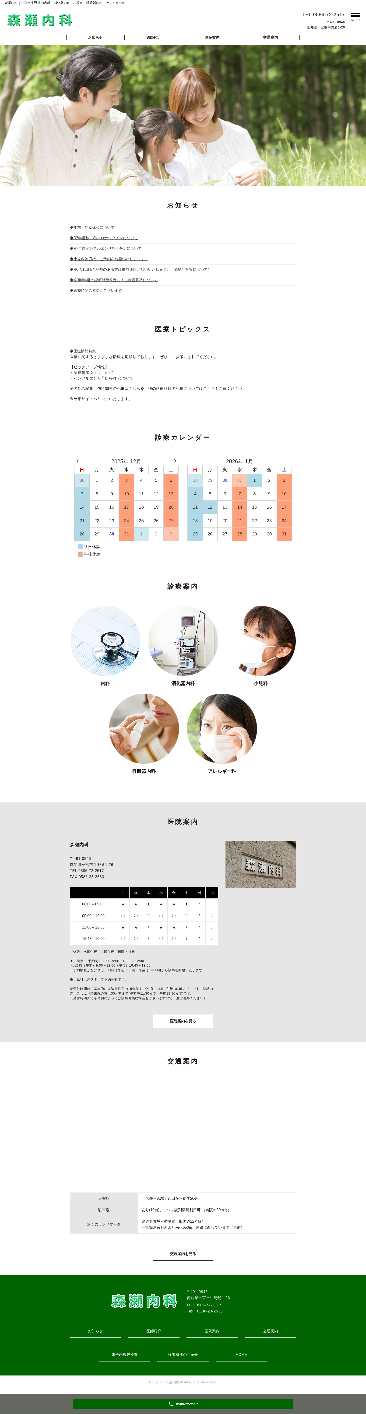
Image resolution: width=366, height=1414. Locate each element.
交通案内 (270, 37)
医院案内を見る (183, 1022)
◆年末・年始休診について (92, 227)
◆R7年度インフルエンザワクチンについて (106, 248)
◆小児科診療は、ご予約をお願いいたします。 (109, 259)
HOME (241, 1356)
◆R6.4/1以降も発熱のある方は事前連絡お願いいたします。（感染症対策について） (140, 269)
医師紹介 (153, 37)
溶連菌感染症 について (94, 373)
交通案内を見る (183, 1255)
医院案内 (212, 37)
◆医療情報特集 (83, 351)
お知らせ (95, 37)
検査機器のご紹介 (183, 1356)
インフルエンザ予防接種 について (104, 378)
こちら (134, 388)
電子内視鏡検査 (125, 1356)
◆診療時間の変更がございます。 (98, 290)
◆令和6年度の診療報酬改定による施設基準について (114, 280)
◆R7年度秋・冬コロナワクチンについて (104, 238)
